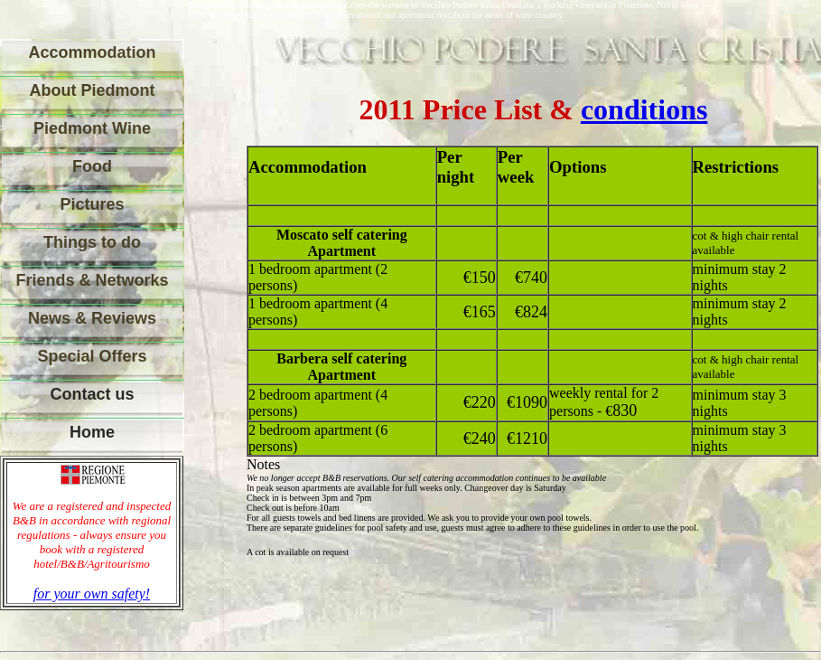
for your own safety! (91, 593)
